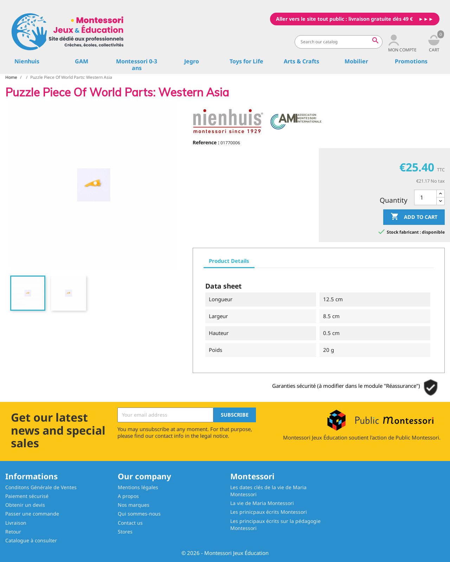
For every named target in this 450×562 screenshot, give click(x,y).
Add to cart (414, 217)
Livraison (15, 522)
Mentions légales (138, 487)
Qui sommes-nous (139, 513)
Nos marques (133, 504)
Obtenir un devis (25, 504)
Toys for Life (246, 61)
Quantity (393, 200)
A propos (128, 496)
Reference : (206, 142)
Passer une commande (32, 513)
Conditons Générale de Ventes (41, 487)
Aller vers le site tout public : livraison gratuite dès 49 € (344, 18)
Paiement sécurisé (27, 496)
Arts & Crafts (301, 61)
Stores (125, 531)
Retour (13, 531)
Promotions (411, 61)
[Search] (338, 42)
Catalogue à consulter (31, 540)
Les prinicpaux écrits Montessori (268, 512)
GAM (81, 61)
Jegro (191, 61)
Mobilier (356, 61)
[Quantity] (425, 198)
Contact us (130, 522)
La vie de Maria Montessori (262, 503)
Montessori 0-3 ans (136, 64)
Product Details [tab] (229, 260)
